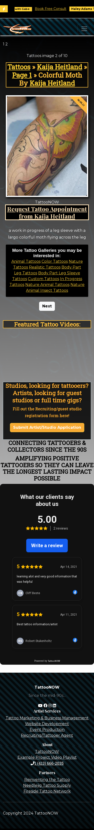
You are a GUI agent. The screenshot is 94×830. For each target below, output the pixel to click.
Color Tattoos (55, 261)
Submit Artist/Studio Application (47, 427)
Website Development (47, 723)
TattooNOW (47, 751)
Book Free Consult (54, 9)
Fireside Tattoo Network (47, 791)
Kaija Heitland (59, 66)
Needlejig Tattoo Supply (47, 785)
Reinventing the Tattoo (47, 779)
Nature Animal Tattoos (47, 284)
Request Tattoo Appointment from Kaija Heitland (47, 212)
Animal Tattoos (26, 261)
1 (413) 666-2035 (47, 763)
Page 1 (22, 75)
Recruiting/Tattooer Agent (47, 735)
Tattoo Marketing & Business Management (47, 718)
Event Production (47, 729)
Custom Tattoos (43, 279)
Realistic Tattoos (44, 267)
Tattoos (18, 66)
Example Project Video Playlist (47, 757)
